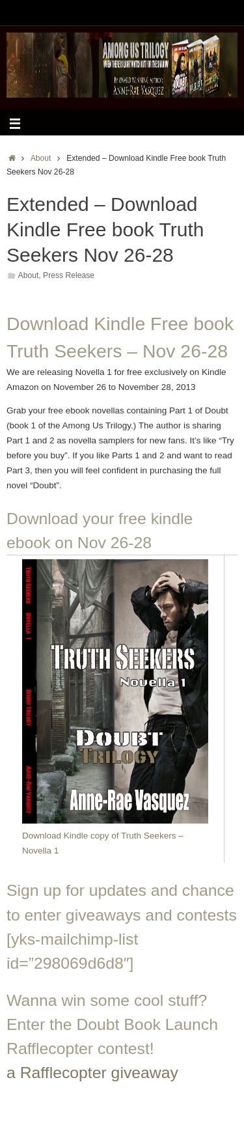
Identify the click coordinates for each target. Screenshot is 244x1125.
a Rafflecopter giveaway (92, 1072)
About (41, 158)
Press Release (68, 275)
